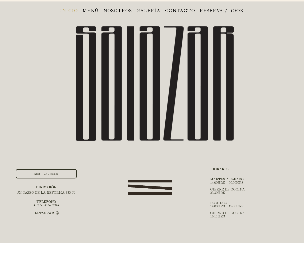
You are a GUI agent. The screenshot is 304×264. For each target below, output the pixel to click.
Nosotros (117, 10)
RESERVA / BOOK (222, 10)
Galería (148, 10)
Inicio (69, 10)
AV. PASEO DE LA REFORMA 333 (44, 192)
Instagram (43, 212)
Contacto (180, 10)
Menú (90, 10)
